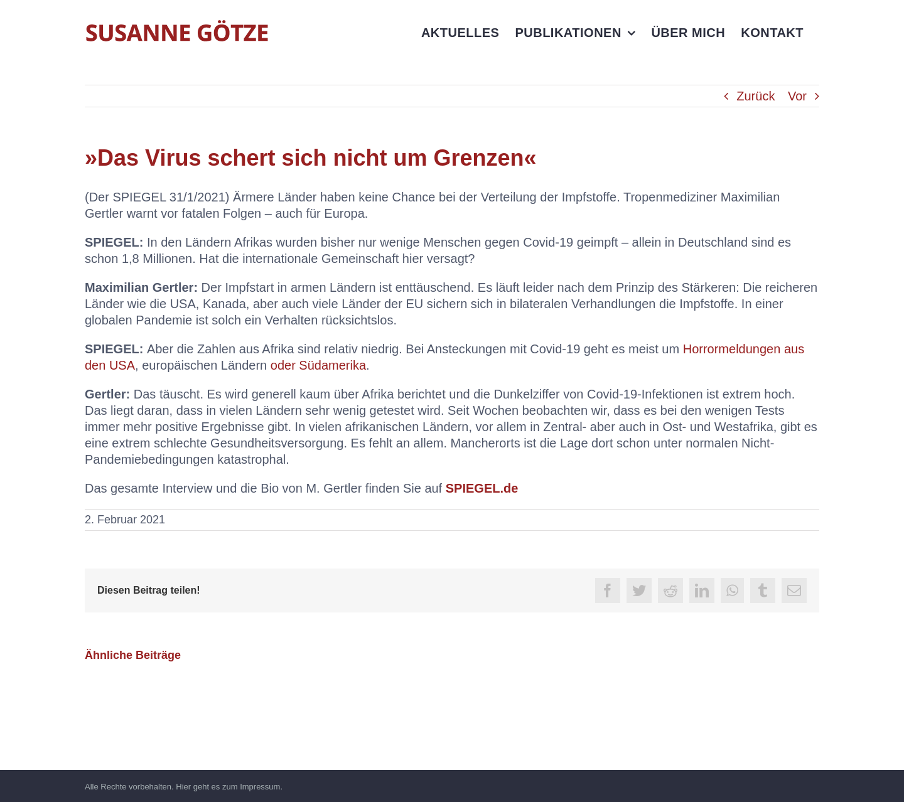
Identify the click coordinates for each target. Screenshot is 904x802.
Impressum (260, 786)
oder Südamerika (318, 365)
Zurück (755, 96)
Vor (797, 96)
